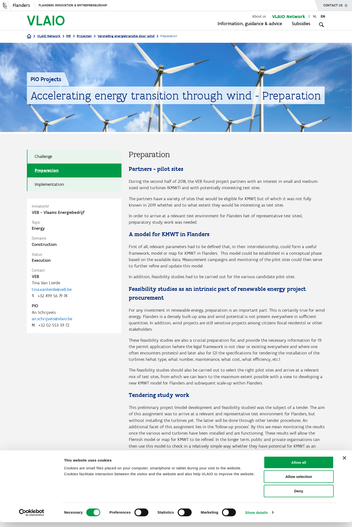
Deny (298, 496)
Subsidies (301, 23)
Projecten (84, 36)
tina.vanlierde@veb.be (52, 290)
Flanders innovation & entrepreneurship (73, 5)
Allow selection (298, 482)
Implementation (49, 184)
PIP (68, 36)
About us (259, 16)
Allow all (298, 467)
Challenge (43, 156)
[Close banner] (344, 462)
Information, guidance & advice (250, 23)
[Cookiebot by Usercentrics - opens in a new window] (31, 517)
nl (315, 16)
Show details (256, 517)
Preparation (47, 170)
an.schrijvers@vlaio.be (52, 320)
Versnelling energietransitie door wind (126, 36)
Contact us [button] (333, 3)
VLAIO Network (288, 16)
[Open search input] (321, 24)
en (323, 16)
